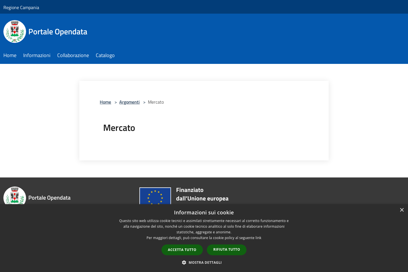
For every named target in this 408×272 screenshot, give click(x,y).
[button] (204, 262)
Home (105, 102)
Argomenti (129, 102)
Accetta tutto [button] (182, 249)
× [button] (402, 210)
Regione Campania (21, 7)
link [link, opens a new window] (259, 237)
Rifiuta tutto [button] (226, 249)
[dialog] (204, 238)
